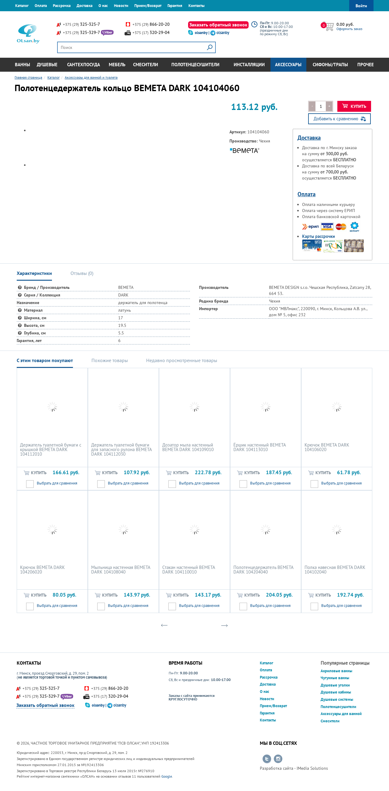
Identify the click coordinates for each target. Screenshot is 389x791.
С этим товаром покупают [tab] (45, 360)
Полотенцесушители (195, 64)
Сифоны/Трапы (330, 64)
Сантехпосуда (83, 64)
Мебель (117, 64)
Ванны (22, 64)
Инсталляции (249, 64)
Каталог (22, 5)
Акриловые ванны (336, 670)
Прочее (365, 64)
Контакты (196, 5)
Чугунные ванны (335, 677)
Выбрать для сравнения (57, 483)
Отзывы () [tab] (82, 273)
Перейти (266, 759)
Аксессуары (288, 64)
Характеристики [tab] (34, 273)
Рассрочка (62, 5)
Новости (121, 5)
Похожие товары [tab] (109, 360)
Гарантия (174, 5)
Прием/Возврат (147, 5)
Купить (354, 106)
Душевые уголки (335, 685)
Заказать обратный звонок (218, 25)
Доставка (84, 5)
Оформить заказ (349, 28)
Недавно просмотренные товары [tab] (181, 360)
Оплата (41, 5)
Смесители (145, 64)
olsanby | (202, 32)
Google (166, 776)
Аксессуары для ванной (341, 713)
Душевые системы (337, 699)
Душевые (47, 64)
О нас (103, 5)
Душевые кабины (336, 692)
